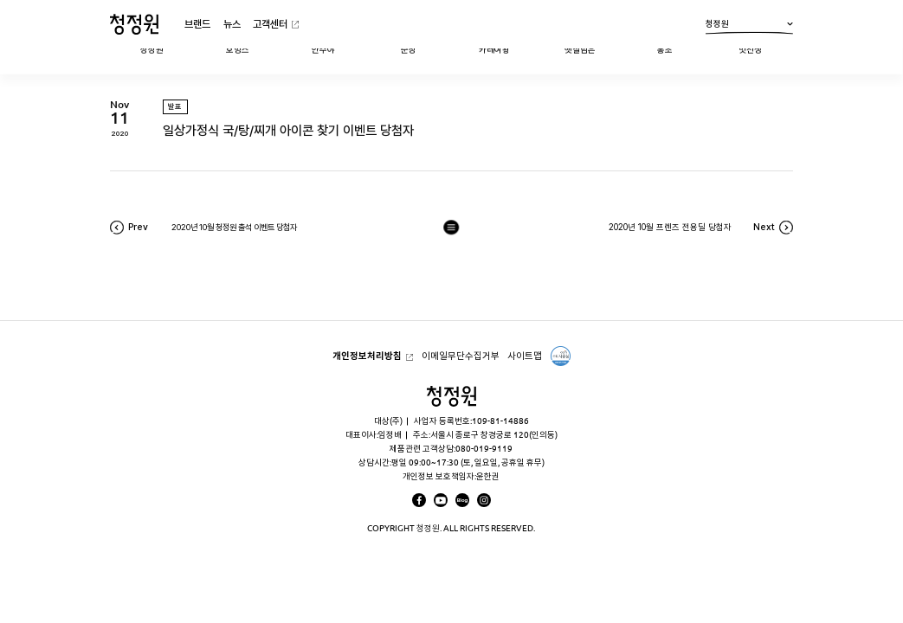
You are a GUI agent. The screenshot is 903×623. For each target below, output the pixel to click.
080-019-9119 (484, 448)
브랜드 (197, 23)
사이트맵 (524, 355)
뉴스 (232, 23)
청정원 (749, 26)
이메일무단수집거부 (461, 355)
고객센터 (270, 23)
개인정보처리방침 (367, 355)
